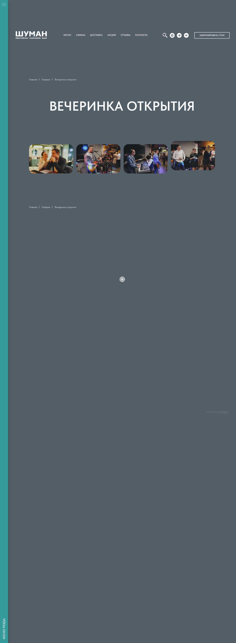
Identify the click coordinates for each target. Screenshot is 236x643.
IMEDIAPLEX (223, 411)
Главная (33, 79)
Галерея (46, 79)
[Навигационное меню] (4, 4)
